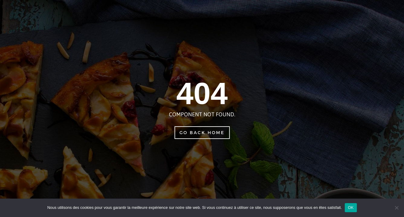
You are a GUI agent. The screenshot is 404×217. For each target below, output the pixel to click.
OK (351, 207)
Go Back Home (202, 132)
